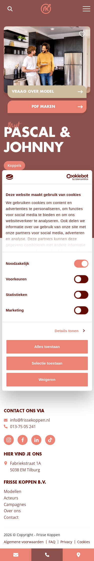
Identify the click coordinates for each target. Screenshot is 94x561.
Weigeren (47, 379)
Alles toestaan (47, 346)
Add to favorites (82, 34)
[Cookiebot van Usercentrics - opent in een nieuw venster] (67, 177)
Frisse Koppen (46, 9)
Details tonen (66, 331)
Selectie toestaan (47, 363)
